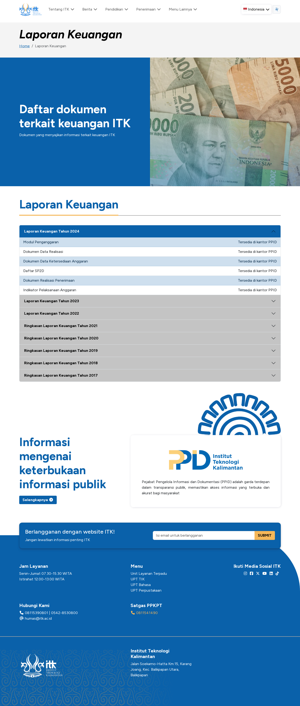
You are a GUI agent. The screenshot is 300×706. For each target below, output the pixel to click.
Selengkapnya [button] (37, 500)
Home (24, 46)
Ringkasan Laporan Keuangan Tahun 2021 (61, 326)
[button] (256, 9)
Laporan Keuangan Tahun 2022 (51, 313)
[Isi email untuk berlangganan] (204, 535)
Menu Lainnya (183, 9)
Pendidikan (117, 9)
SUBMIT (265, 535)
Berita (90, 9)
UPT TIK (138, 579)
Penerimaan (148, 9)
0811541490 (147, 613)
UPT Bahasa (141, 584)
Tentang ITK (61, 9)
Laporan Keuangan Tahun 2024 (51, 231)
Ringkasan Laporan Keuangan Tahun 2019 (61, 350)
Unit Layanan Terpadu (149, 573)
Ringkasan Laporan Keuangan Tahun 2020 (61, 338)
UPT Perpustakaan (146, 590)
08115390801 (36, 613)
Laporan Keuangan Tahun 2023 (51, 301)
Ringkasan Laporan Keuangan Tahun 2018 (61, 363)
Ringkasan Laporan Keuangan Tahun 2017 (61, 375)
